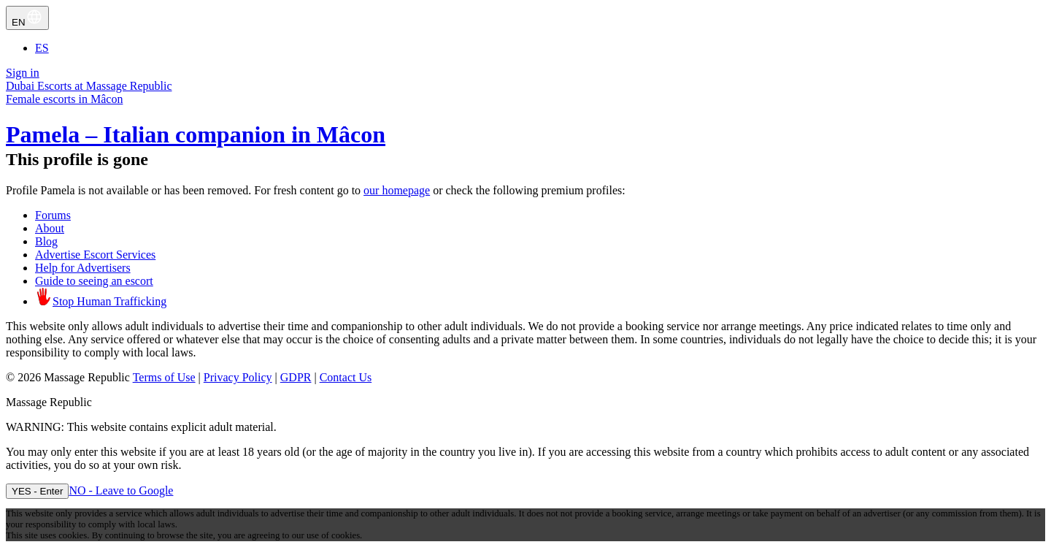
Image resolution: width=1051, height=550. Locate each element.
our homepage (396, 190)
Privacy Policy (238, 377)
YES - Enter (37, 491)
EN (27, 18)
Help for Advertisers (83, 267)
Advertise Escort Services (95, 254)
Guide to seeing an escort (94, 281)
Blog (46, 241)
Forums (53, 215)
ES (42, 48)
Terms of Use (164, 377)
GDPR (296, 377)
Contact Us (346, 377)
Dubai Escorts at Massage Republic (89, 86)
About (49, 228)
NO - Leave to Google (121, 490)
